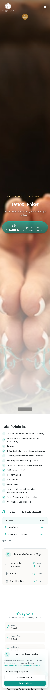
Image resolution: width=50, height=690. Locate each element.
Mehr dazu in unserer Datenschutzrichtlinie (22, 665)
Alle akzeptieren (25, 683)
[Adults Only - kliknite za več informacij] (25, 16)
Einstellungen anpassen (17, 671)
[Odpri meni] (45, 7)
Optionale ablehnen (25, 677)
